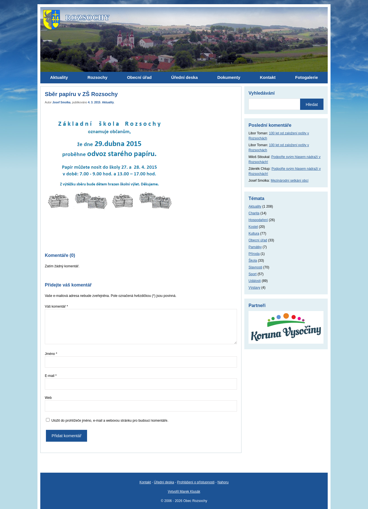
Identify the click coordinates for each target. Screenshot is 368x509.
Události (255, 281)
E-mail (51, 376)
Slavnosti (255, 267)
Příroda (254, 254)
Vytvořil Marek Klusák (184, 492)
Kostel (253, 227)
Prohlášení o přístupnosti (195, 482)
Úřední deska (164, 482)
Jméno (51, 354)
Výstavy (254, 288)
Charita (254, 213)
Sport (253, 274)
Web (48, 398)
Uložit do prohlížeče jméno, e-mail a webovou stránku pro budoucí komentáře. (109, 421)
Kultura (254, 233)
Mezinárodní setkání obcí (290, 181)
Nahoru (223, 482)
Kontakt (145, 482)
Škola (253, 261)
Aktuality (108, 102)
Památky (255, 247)
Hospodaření (258, 220)
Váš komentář (56, 306)
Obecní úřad (258, 240)
